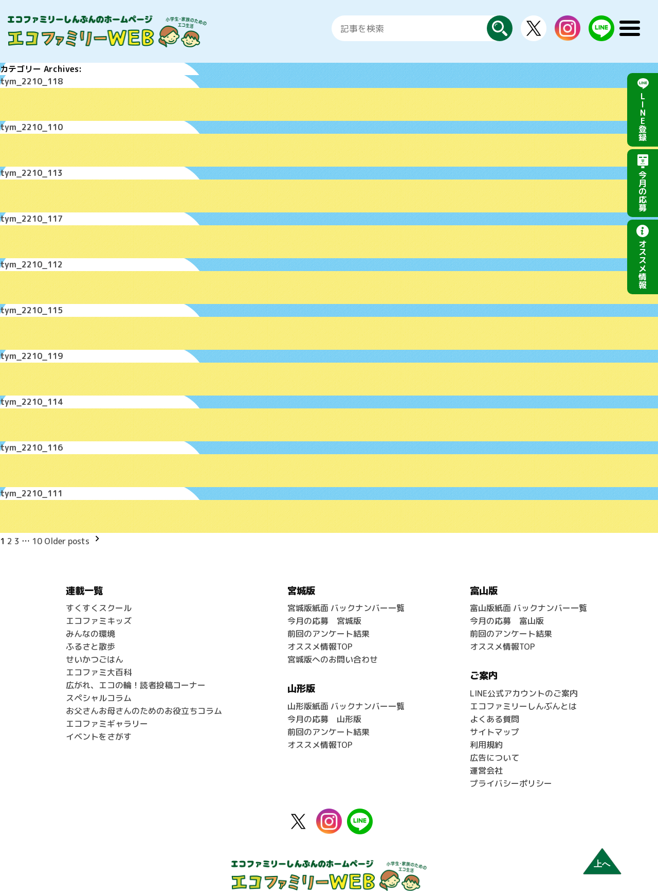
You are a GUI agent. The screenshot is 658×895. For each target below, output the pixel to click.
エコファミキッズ (99, 614)
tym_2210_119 (31, 353)
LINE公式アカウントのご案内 (524, 685)
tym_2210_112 (31, 262)
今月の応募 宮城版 (324, 614)
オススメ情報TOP (320, 639)
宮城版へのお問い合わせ (332, 651)
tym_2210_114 (31, 398)
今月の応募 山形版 (324, 710)
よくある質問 (494, 710)
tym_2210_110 (31, 126)
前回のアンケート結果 (328, 627)
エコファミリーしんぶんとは (523, 698)
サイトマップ (494, 722)
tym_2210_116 (31, 443)
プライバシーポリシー (511, 772)
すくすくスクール (99, 602)
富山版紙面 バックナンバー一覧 (528, 602)
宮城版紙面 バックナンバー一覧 (346, 602)
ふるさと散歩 (90, 639)
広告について (494, 747)
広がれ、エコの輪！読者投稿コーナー (136, 676)
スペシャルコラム (99, 688)
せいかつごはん (94, 651)
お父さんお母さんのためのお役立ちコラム (144, 701)
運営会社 (486, 759)
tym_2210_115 (31, 307)
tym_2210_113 (31, 171)
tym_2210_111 (31, 488)
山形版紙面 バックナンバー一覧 (346, 698)
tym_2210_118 (31, 81)
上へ (602, 864)
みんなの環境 (90, 627)
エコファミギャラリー (107, 713)
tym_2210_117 (31, 217)
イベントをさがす (99, 725)
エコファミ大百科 (99, 664)
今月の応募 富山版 (507, 614)
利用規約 (486, 735)
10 (37, 536)
